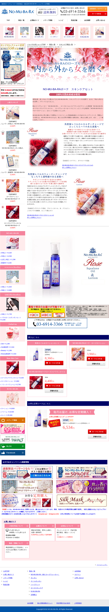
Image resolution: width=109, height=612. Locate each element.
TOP (8, 20)
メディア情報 (47, 20)
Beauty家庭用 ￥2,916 (8, 354)
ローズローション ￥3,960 (10, 381)
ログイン (78, 574)
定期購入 (34, 595)
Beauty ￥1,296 (6, 350)
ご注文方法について (16, 526)
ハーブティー (35, 584)
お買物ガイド (34, 20)
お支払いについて (67, 526)
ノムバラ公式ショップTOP (36, 44)
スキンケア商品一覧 (66, 44)
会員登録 (78, 571)
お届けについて (41, 526)
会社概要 (87, 20)
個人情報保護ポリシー (45, 603)
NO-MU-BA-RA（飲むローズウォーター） (45, 574)
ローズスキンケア (37, 588)
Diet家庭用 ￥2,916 (7, 347)
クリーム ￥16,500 (7, 412)
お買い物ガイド (8, 574)
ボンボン (34, 578)
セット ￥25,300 (6, 415)
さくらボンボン (36, 581)
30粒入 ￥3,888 (6, 290)
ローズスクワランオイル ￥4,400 (12, 378)
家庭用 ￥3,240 (6, 263)
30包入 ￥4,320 (6, 253)
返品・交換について (16, 543)
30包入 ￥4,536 (6, 256)
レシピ (61, 20)
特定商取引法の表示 (63, 603)
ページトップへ (102, 565)
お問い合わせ (100, 20)
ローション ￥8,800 (8, 408)
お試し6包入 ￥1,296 (8, 259)
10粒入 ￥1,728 (6, 314)
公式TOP (6, 571)
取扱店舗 (74, 20)
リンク (12, 115)
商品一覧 (21, 20)
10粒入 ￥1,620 (6, 287)
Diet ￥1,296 (5, 344)
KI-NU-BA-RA (35, 591)
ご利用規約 (78, 603)
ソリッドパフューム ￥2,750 (11, 384)
